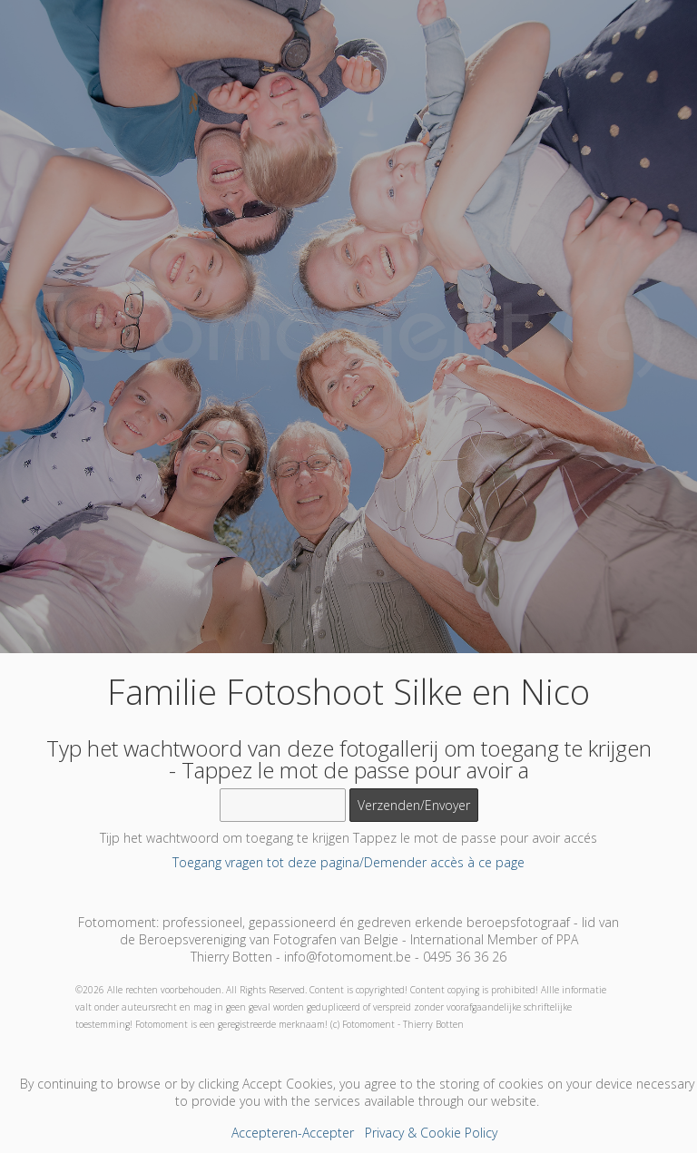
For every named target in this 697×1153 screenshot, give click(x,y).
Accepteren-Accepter (292, 1132)
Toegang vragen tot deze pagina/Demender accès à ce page (348, 862)
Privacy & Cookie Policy (431, 1132)
